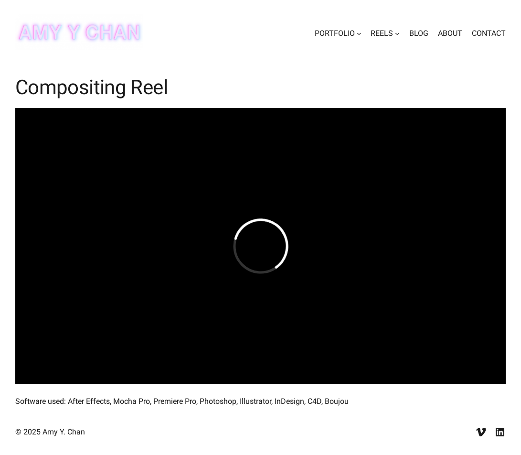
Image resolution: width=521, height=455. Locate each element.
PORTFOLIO (335, 33)
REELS (382, 33)
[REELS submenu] (397, 33)
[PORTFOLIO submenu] (359, 33)
